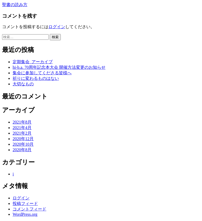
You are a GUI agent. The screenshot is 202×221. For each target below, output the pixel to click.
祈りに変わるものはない (36, 78)
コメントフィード (29, 209)
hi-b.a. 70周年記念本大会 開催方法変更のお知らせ (59, 67)
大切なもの (23, 84)
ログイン (56, 26)
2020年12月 (23, 138)
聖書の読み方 (14, 4)
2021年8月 (22, 122)
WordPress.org (25, 214)
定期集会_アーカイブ (33, 62)
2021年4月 (22, 127)
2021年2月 (22, 133)
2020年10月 (23, 144)
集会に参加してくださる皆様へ (42, 73)
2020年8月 (22, 150)
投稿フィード (25, 203)
